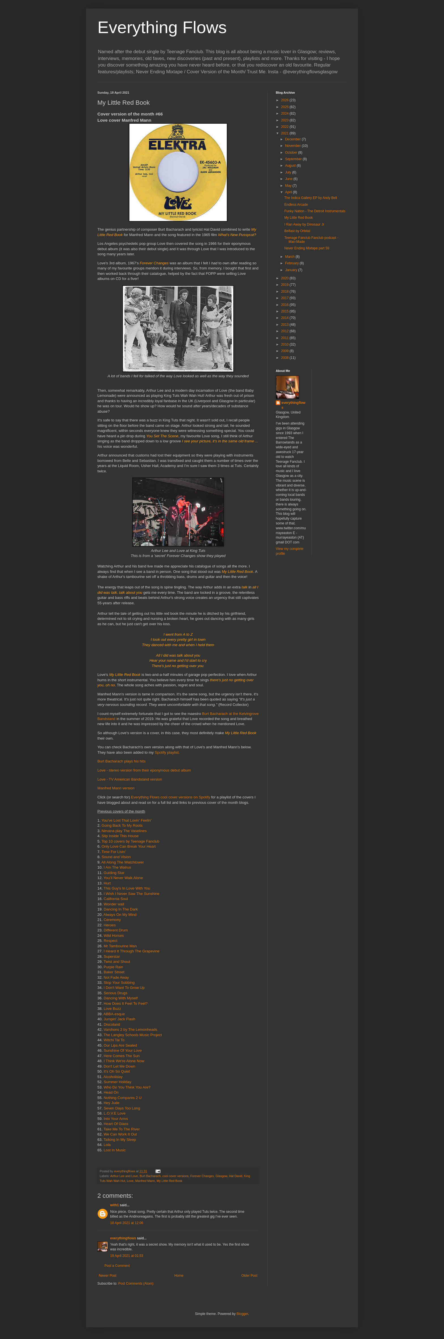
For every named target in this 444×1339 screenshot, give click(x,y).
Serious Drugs (115, 993)
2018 (285, 291)
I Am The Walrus (118, 867)
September (294, 159)
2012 (285, 331)
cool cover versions (176, 1176)
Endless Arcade (296, 205)
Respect (110, 941)
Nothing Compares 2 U (123, 1098)
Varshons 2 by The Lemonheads (130, 1029)
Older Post (249, 1276)
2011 (285, 338)
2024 (285, 113)
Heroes (110, 925)
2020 (285, 278)
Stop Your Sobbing (119, 982)
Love (130, 1180)
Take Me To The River (122, 1129)
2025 (285, 107)
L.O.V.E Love (114, 1113)
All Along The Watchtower (122, 862)
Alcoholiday (113, 1077)
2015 (285, 311)
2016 (285, 305)
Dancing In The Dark (121, 909)
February (292, 263)
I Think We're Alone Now (124, 1061)
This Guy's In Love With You (127, 888)
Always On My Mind (119, 914)
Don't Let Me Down (120, 1066)
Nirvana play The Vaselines (124, 831)
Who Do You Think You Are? (127, 1087)
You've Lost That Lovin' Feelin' (126, 820)
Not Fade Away (116, 977)
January (291, 270)
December (293, 139)
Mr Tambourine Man (120, 946)
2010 (285, 344)
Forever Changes (202, 1176)
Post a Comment (117, 1266)
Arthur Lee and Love (124, 1176)
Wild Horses (114, 935)
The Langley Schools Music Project (133, 1035)
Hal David (235, 1176)
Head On (110, 1092)
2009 (285, 351)
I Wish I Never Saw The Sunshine (131, 894)
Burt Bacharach (150, 1176)
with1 (114, 1205)
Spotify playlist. (167, 752)
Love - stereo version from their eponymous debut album (144, 770)
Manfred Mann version (116, 788)
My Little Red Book (169, 1180)
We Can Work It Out (121, 1134)
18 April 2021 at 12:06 (126, 1223)
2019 (285, 285)
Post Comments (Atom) (135, 1284)
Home (178, 1276)
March (290, 257)
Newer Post (107, 1276)
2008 (285, 358)
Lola (107, 1145)
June (289, 179)
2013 (285, 325)
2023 (285, 120)
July (288, 172)
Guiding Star (114, 873)
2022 (285, 127)
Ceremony (112, 920)
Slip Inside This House (120, 836)
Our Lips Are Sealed (120, 1045)
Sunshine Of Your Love (123, 1050)
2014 (285, 318)
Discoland (112, 1024)
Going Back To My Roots (122, 825)
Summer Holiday (117, 1082)
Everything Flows (162, 27)
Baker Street (114, 972)
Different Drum (116, 930)
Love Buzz (112, 1008)
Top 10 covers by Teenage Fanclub (130, 841)
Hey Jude (111, 1103)
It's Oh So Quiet (117, 1071)
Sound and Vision (117, 857)
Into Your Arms (116, 1119)
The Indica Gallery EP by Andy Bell (310, 198)
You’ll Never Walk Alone (123, 878)
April (289, 192)
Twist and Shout (117, 961)
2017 (285, 298)
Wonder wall (114, 904)
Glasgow (221, 1176)
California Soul (116, 899)
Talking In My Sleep (120, 1139)
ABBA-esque (114, 1014)
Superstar (112, 956)
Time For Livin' (114, 852)
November (293, 146)
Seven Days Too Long (122, 1108)
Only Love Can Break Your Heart (129, 846)
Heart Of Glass (116, 1124)
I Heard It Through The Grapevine (131, 951)
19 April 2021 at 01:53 (126, 1256)
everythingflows (123, 1238)
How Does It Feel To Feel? (126, 1003)
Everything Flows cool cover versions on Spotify (171, 797)
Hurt (107, 883)
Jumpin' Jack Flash (119, 1019)
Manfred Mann (145, 1180)
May (289, 186)
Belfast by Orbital (297, 231)
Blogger (242, 1314)
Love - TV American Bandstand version (129, 779)
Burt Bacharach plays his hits (121, 761)
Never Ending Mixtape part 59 (306, 248)
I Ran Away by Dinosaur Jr (304, 224)
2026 (285, 100)
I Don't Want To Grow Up (124, 987)
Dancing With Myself (121, 998)
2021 (285, 133)
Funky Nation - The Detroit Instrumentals (314, 211)
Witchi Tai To (114, 1040)
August (291, 166)
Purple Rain (113, 967)
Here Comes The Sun (122, 1056)
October (291, 153)
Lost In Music (115, 1150)
